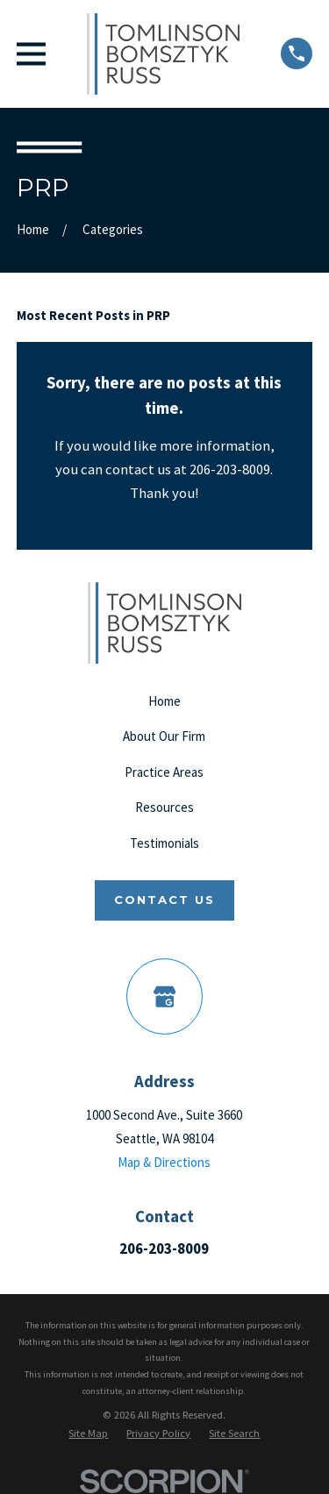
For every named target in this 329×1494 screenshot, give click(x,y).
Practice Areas (164, 772)
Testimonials (164, 843)
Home (164, 701)
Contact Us (164, 900)
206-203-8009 (164, 1248)
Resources (164, 807)
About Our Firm (164, 736)
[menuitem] (88, 1433)
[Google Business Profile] (165, 996)
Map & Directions (164, 1162)
